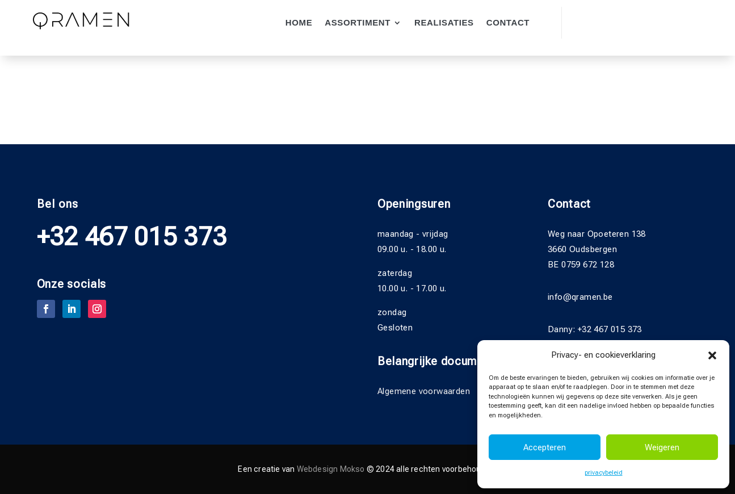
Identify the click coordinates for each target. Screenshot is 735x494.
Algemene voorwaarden (423, 391)
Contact (508, 23)
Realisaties (444, 23)
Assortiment (357, 23)
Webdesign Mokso (331, 469)
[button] (712, 355)
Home (298, 23)
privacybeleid (604, 472)
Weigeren (662, 447)
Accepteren (544, 447)
